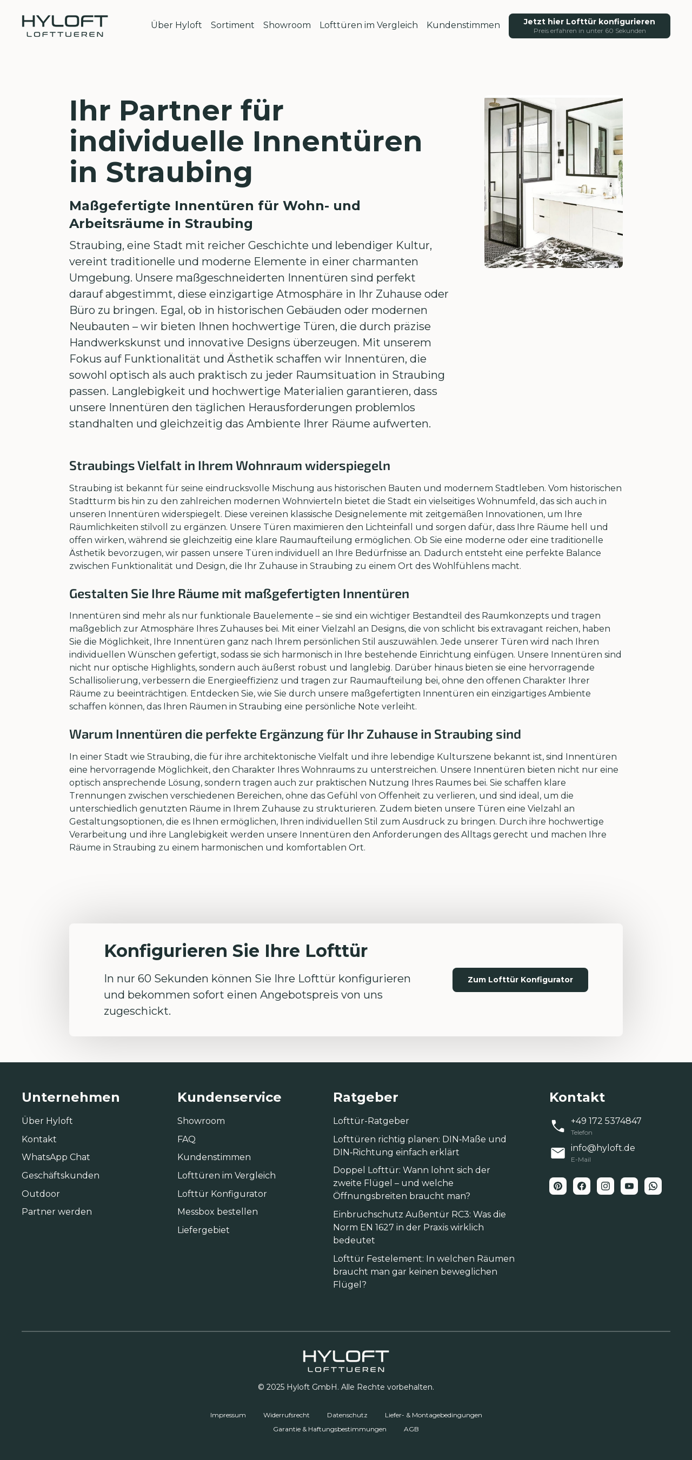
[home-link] (65, 26)
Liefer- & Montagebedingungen (433, 1415)
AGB (411, 1429)
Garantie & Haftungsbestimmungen (330, 1429)
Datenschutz (347, 1415)
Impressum (228, 1415)
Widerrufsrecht (286, 1415)
